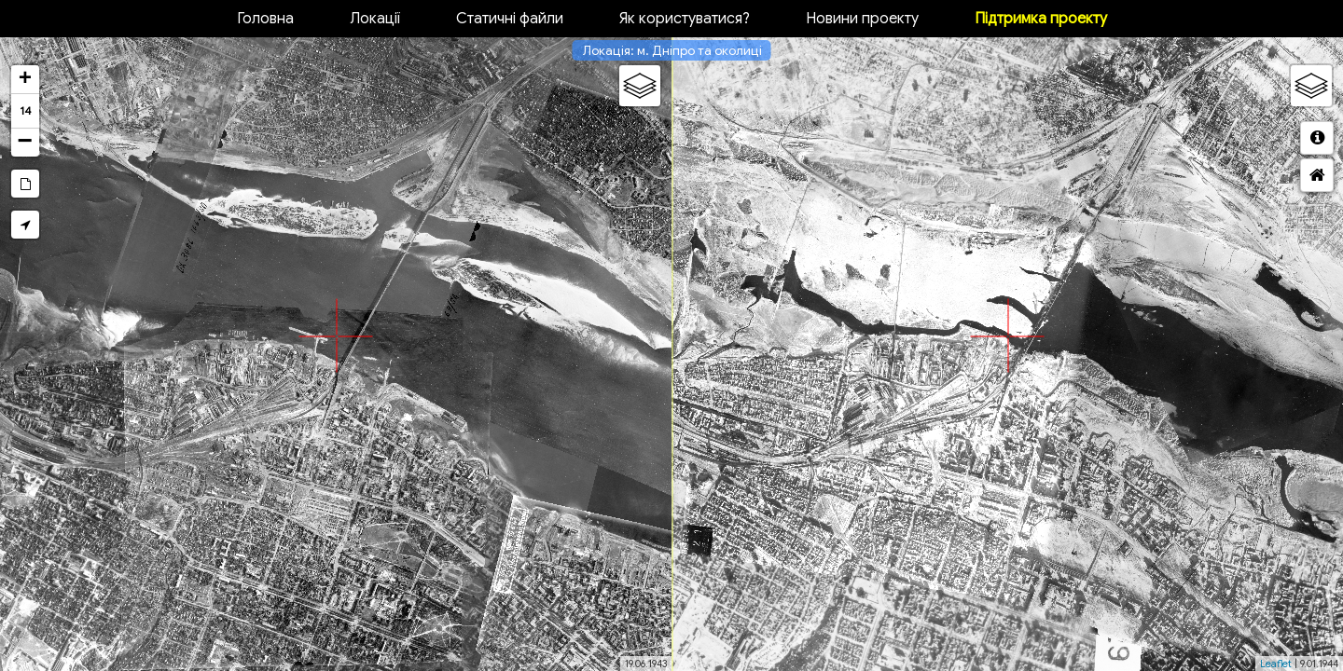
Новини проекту (862, 18)
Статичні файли (509, 18)
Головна (265, 18)
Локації (375, 18)
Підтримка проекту (1041, 18)
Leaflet (1276, 663)
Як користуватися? (684, 18)
